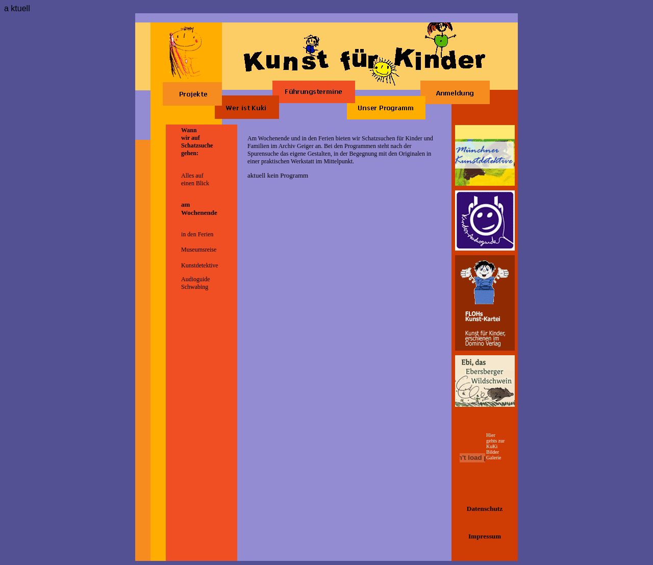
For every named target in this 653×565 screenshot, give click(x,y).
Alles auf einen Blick (195, 179)
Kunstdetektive (199, 265)
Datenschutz (485, 508)
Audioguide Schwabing (195, 283)
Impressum (484, 536)
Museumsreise (198, 249)
